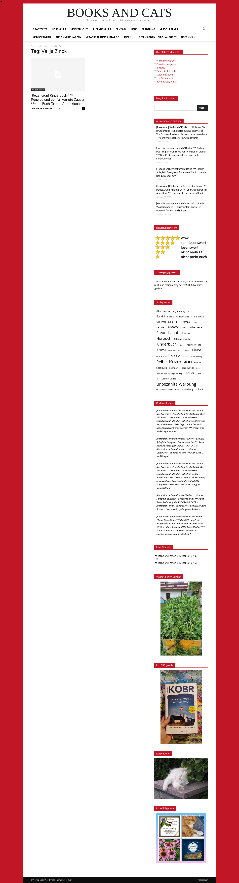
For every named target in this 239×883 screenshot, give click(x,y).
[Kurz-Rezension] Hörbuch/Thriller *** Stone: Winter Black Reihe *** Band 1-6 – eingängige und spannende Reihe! (180, 530)
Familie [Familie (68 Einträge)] (160, 327)
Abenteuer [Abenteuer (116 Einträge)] (163, 311)
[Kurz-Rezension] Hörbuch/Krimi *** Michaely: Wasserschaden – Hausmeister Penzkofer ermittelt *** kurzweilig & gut (180, 207)
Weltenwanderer (165, 60)
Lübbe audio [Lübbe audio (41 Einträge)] (162, 356)
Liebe (134, 29)
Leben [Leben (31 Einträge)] (187, 350)
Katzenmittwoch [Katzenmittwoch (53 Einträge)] (182, 338)
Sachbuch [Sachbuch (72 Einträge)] (161, 367)
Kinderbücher (79, 29)
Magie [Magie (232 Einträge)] (175, 356)
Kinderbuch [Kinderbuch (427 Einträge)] (166, 344)
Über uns (188, 37)
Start (33, 46)
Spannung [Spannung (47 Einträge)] (174, 367)
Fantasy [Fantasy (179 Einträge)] (172, 327)
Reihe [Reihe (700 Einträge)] (161, 362)
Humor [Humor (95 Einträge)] (186, 333)
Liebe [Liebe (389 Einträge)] (196, 350)
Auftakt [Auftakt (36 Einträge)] (191, 311)
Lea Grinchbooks (165, 78)
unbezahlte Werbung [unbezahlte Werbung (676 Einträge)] (176, 384)
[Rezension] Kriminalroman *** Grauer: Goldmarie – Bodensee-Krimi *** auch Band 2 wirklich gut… (179, 453)
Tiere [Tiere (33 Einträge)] (199, 373)
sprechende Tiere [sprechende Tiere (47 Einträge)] (191, 367)
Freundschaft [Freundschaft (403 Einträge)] (168, 332)
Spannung (148, 29)
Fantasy (121, 29)
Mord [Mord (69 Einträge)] (185, 356)
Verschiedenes (169, 29)
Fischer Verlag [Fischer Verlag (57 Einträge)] (196, 327)
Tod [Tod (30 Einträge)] (157, 379)
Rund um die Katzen (68, 37)
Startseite (40, 29)
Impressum (203, 880)
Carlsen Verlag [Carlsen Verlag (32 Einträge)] (182, 316)
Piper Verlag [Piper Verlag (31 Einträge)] (196, 356)
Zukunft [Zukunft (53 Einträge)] (200, 389)
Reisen (128, 37)
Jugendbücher (102, 29)
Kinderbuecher (38, 90)
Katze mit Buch (164, 74)
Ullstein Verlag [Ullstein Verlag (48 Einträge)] (169, 378)
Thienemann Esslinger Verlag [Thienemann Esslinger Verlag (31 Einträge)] (169, 373)
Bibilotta (160, 67)
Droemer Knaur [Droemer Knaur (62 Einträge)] (164, 321)
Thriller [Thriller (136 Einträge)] (189, 373)
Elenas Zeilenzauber (167, 71)
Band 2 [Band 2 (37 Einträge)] (170, 316)
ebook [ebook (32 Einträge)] (196, 322)
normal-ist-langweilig (41, 108)
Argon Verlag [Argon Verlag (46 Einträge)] (179, 311)
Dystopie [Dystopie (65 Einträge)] (186, 321)
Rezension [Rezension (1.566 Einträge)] (180, 361)
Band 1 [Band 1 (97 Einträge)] (160, 316)
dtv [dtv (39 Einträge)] (176, 322)
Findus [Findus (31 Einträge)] (183, 327)
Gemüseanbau (42, 37)
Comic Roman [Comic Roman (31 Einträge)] (197, 316)
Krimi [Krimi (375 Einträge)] (161, 350)
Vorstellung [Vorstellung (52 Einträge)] (187, 389)
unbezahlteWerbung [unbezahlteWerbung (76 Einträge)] (167, 389)
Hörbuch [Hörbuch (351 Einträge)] (163, 338)
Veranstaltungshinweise (102, 37)
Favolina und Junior (166, 64)
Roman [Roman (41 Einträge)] (197, 362)
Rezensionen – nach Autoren (158, 37)
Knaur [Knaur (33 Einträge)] (181, 345)
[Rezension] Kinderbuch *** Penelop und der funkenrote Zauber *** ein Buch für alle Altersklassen (57, 99)
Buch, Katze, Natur (166, 81)
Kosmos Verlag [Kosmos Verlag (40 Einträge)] (194, 344)
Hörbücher (59, 29)
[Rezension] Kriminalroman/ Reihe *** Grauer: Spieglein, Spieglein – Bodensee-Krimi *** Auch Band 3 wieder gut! (181, 172)
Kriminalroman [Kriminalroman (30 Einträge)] (175, 351)
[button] (204, 29)
